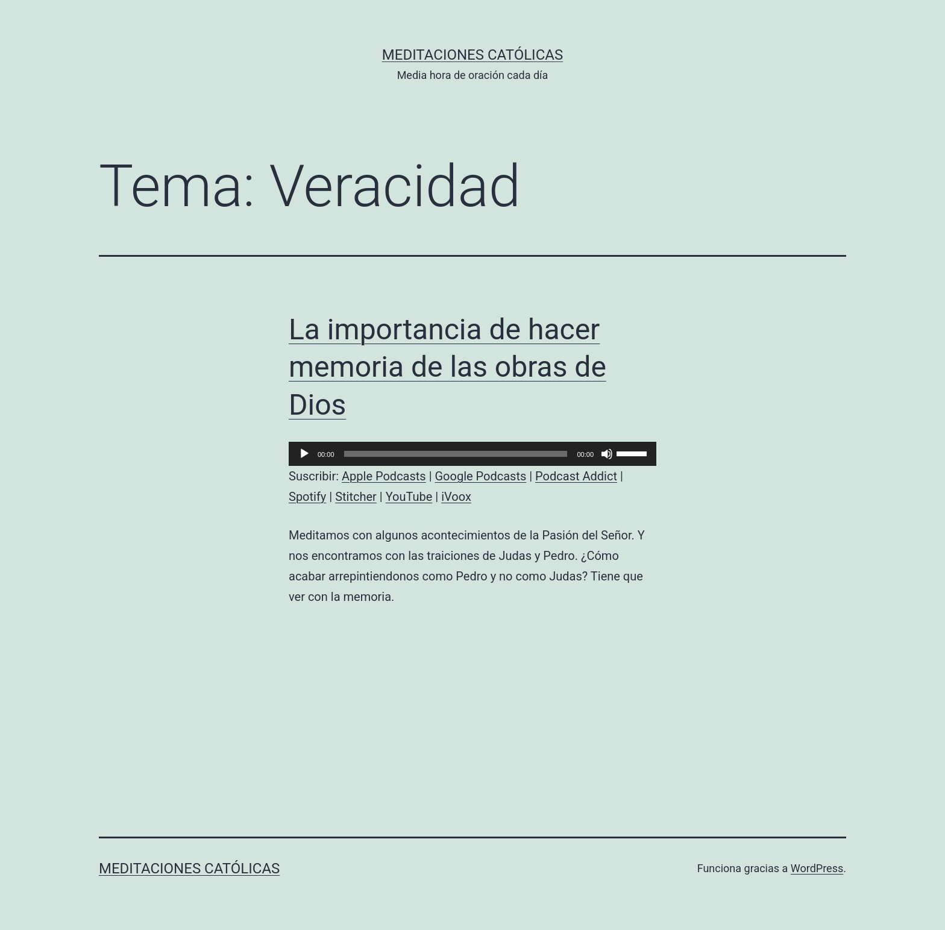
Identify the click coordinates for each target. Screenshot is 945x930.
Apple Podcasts (384, 476)
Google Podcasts (480, 476)
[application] (472, 454)
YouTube (409, 496)
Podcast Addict (576, 476)
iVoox (456, 496)
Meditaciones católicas (472, 54)
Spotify (307, 496)
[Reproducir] (304, 454)
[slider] (456, 454)
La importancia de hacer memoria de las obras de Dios (447, 367)
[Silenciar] (607, 454)
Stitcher (356, 496)
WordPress (817, 868)
